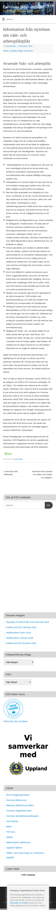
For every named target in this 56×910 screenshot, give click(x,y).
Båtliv (9, 826)
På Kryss (10, 831)
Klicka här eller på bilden (16, 721)
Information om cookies (19, 903)
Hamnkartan (12, 821)
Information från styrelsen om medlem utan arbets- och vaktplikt (42, 474)
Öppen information (25, 51)
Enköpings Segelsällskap (23, 7)
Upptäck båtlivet (14, 847)
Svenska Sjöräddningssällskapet (22, 816)
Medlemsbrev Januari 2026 (19, 638)
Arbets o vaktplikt (10, 51)
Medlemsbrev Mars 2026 (18, 632)
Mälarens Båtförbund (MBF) (20, 805)
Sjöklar (9, 837)
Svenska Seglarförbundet (18, 810)
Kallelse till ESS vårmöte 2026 (21, 627)
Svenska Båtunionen (16, 800)
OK (47, 505)
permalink (19, 459)
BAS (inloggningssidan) (18, 795)
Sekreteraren (11, 46)
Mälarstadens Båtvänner (18, 842)
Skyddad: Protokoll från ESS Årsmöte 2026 (27, 622)
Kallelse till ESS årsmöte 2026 (21, 643)
